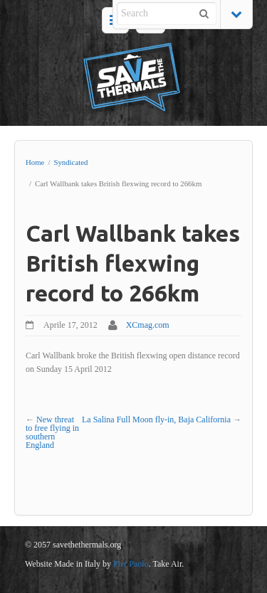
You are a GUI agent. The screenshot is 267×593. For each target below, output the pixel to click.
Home (35, 162)
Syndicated (70, 162)
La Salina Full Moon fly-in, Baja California (156, 419)
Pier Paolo (131, 564)
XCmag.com (147, 325)
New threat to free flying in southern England (52, 432)
